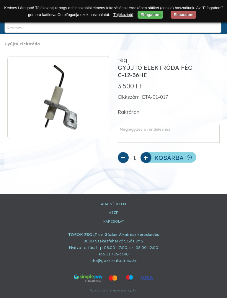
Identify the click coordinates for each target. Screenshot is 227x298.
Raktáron (128, 112)
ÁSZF (113, 212)
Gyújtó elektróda (22, 43)
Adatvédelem (113, 204)
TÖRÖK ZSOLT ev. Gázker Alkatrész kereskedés (113, 234)
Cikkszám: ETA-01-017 (143, 97)
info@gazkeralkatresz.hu (113, 260)
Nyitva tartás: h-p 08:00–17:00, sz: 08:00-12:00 (113, 247)
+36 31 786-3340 (114, 254)
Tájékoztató (123, 14)
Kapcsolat (113, 221)
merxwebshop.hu (123, 290)
